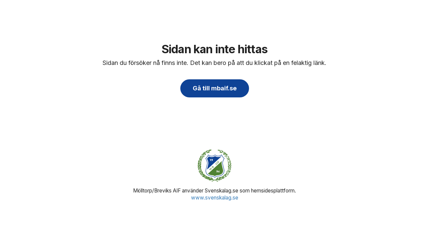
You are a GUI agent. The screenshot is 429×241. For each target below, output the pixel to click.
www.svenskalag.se (214, 197)
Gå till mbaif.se (215, 88)
